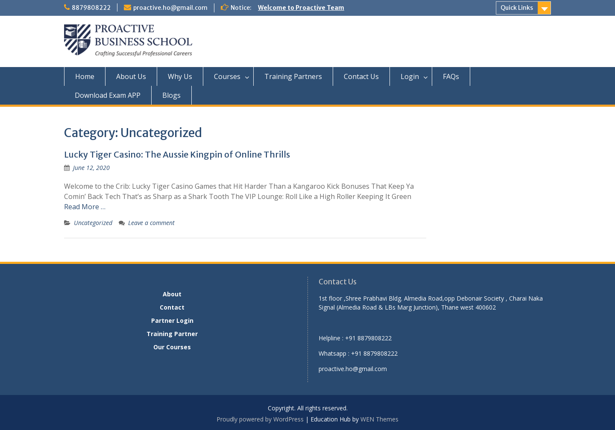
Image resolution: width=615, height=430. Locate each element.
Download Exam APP (108, 95)
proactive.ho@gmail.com (170, 8)
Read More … (84, 206)
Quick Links (517, 8)
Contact (172, 307)
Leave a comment (151, 223)
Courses (227, 76)
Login (410, 76)
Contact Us (361, 76)
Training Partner (172, 334)
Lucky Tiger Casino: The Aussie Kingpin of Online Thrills (177, 154)
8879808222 (91, 8)
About (172, 294)
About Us (131, 76)
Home (84, 76)
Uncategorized (93, 223)
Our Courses (172, 347)
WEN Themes (379, 419)
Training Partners (293, 76)
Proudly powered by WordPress (260, 419)
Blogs (171, 95)
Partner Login (172, 320)
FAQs (451, 76)
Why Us (180, 76)
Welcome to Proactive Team (301, 8)
